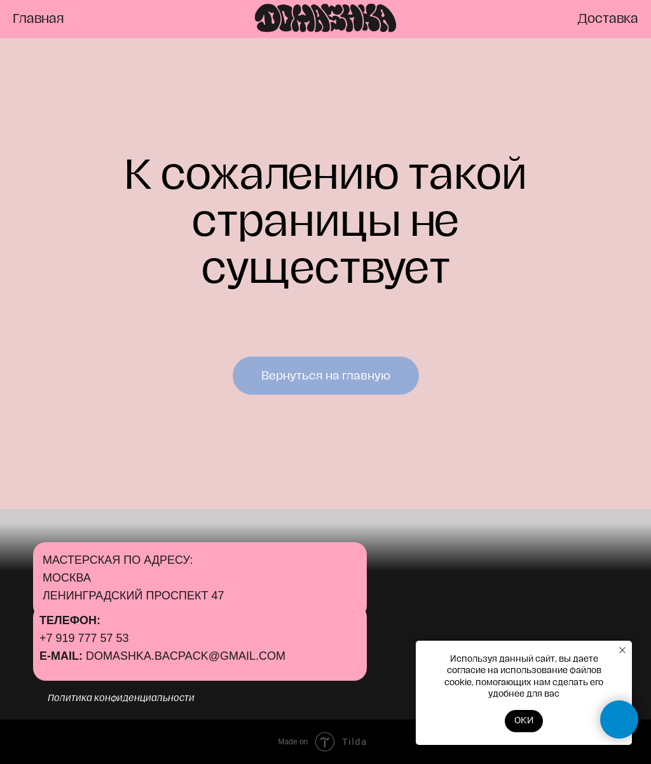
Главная (38, 19)
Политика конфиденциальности (121, 698)
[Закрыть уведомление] (622, 650)
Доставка (607, 19)
